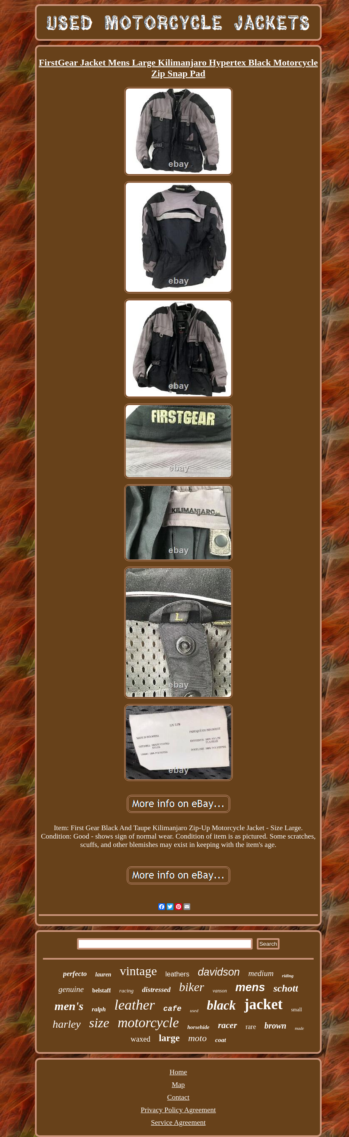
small (296, 1010)
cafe (172, 1009)
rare (250, 1026)
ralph (99, 1009)
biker (191, 987)
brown (275, 1025)
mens (250, 987)
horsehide (198, 1027)
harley (66, 1024)
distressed (156, 990)
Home (178, 1072)
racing (126, 990)
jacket (263, 1004)
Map (178, 1085)
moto (197, 1038)
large (169, 1038)
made (299, 1028)
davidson (219, 972)
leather (134, 1005)
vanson (220, 991)
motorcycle (148, 1022)
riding (288, 975)
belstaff (101, 990)
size (99, 1022)
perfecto (75, 974)
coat (220, 1040)
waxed (140, 1039)
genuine (71, 989)
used (194, 1010)
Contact (178, 1097)
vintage (138, 971)
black (221, 1005)
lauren (103, 974)
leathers (177, 974)
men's (69, 1006)
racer (227, 1025)
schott (285, 988)
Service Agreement (178, 1122)
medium (261, 973)
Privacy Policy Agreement (178, 1110)
